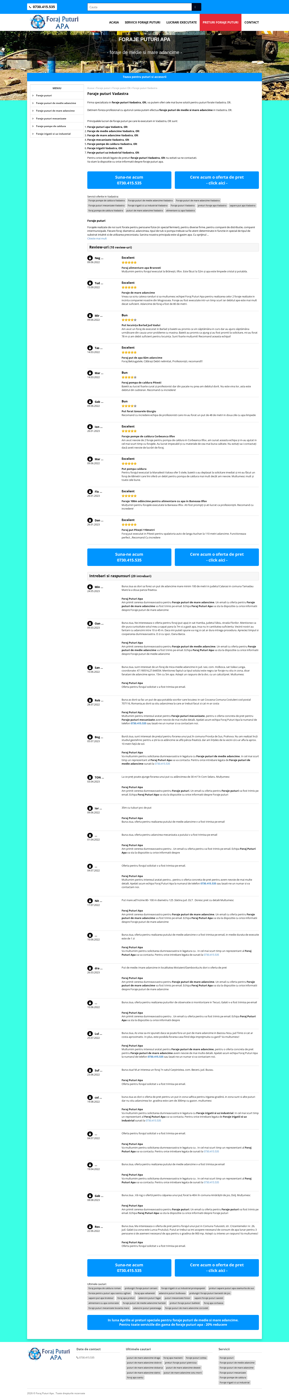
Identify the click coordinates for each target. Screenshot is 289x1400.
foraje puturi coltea (196, 1357)
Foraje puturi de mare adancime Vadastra (198, 200)
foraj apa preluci (126, 1297)
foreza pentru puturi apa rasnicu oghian (110, 1293)
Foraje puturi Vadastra (182, 205)
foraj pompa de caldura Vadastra (106, 210)
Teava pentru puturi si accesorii (144, 77)
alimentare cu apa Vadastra (180, 210)
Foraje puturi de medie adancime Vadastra (150, 200)
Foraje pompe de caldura (49, 126)
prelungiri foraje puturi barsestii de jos (209, 1293)
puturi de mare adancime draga (143, 1357)
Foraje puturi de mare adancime (53, 110)
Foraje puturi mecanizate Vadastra (106, 205)
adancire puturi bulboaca (172, 1293)
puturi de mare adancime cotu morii (183, 1372)
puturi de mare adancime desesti (183, 1367)
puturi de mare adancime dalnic (143, 1372)
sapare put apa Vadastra (242, 205)
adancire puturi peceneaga (147, 1307)
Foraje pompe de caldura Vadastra (107, 200)
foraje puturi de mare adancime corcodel (186, 1307)
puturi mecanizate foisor (177, 1297)
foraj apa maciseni (173, 1357)
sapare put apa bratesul (101, 1297)
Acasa (114, 22)
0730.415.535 (129, 183)
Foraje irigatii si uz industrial (51, 133)
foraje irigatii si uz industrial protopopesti (183, 1288)
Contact (251, 22)
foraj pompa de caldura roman (105, 1288)
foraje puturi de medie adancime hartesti (144, 1302)
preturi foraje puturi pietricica (180, 1362)
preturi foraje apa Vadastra (212, 205)
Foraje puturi (42, 95)
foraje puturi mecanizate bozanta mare (109, 1307)
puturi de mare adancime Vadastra (144, 210)
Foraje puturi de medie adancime (54, 103)
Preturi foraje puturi (220, 22)
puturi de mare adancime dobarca (145, 1367)
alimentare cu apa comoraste (104, 1302)
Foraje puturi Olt (121, 88)
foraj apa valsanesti (145, 1293)
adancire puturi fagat (150, 1297)
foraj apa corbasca (213, 1302)
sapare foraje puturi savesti (208, 1297)
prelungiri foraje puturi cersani (141, 1288)
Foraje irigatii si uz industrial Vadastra (147, 205)
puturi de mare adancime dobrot (144, 1362)
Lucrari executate (181, 22)
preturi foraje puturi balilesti (185, 1302)
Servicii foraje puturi (142, 22)
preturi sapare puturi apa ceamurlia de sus (231, 1288)
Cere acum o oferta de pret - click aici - (217, 180)
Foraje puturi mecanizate (49, 118)
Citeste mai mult (97, 238)
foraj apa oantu (135, 1377)
